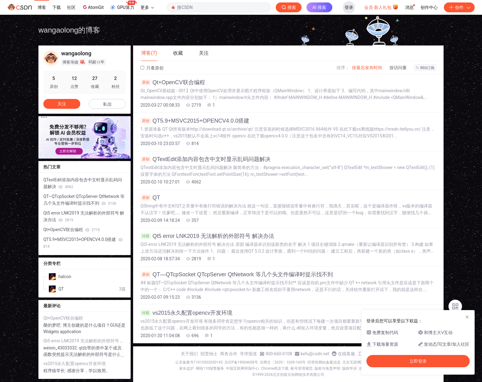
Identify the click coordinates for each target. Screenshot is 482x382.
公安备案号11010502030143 (199, 362)
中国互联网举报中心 (242, 368)
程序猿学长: (55, 370)
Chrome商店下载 (275, 368)
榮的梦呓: (53, 325)
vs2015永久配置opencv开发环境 (186, 313)
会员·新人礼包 (381, 7)
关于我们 (189, 353)
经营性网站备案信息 (324, 362)
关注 (61, 103)
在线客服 (346, 353)
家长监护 (186, 368)
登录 (349, 7)
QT (150, 198)
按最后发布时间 (367, 67)
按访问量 (398, 67)
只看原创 (152, 67)
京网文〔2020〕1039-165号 (283, 362)
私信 (107, 104)
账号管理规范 (301, 368)
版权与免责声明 (327, 368)
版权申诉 (349, 368)
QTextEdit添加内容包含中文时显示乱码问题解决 (205, 159)
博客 (42, 7)
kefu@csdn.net (315, 353)
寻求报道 (248, 353)
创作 (459, 7)
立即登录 (418, 361)
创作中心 (429, 7)
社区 (71, 7)
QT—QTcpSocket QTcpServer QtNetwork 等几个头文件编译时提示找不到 (236, 274)
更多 (147, 7)
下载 (56, 7)
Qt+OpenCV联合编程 (172, 82)
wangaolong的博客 (69, 30)
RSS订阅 (425, 68)
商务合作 (228, 353)
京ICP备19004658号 (241, 362)
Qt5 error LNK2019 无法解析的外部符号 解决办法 (207, 236)
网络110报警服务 (210, 368)
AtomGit (93, 7)
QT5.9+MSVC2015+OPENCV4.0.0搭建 (194, 121)
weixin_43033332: (61, 347)
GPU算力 (123, 5)
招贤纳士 (209, 353)
